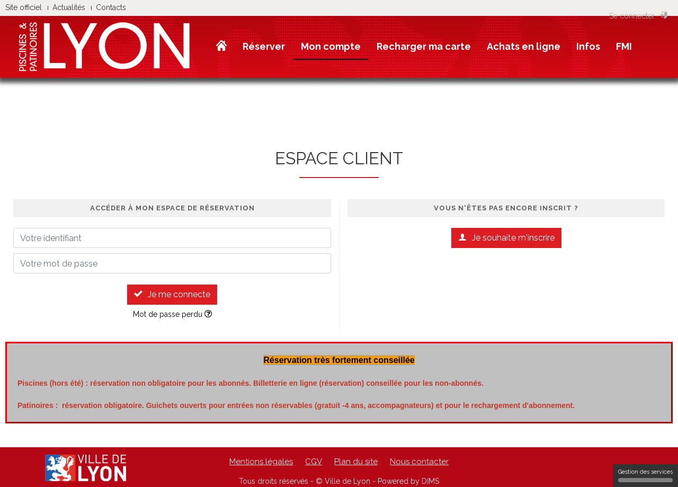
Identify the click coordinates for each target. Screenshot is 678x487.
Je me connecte (172, 294)
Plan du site (356, 461)
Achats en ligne (523, 46)
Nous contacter (419, 461)
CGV (313, 461)
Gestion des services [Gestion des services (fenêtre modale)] (645, 475)
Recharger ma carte (424, 46)
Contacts (111, 7)
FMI (624, 46)
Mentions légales (261, 461)
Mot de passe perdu (172, 314)
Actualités (68, 7)
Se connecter (638, 16)
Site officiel (23, 7)
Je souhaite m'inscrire (506, 238)
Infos (588, 46)
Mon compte (331, 46)
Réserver (264, 46)
